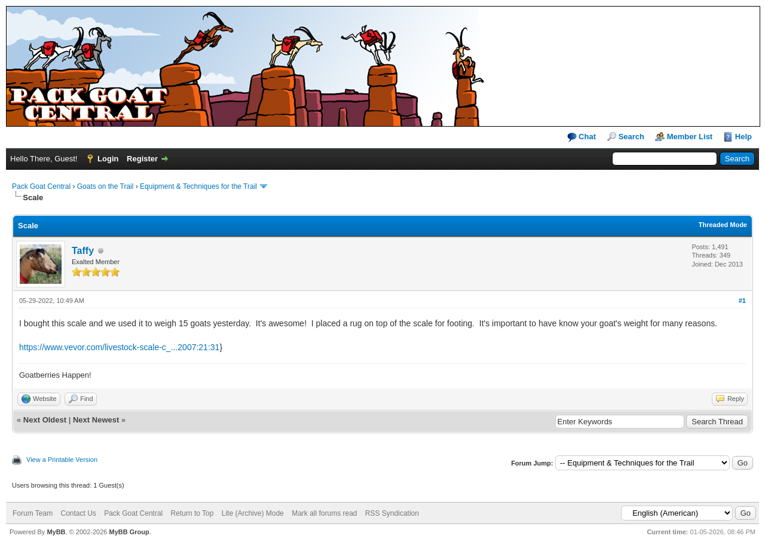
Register (142, 158)
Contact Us (78, 513)
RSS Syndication (392, 513)
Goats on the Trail (105, 186)
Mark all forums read (324, 513)
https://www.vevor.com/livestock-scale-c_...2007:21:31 (119, 347)
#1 (742, 300)
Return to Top (192, 513)
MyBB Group (129, 531)
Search (631, 136)
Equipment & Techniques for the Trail (198, 186)
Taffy (83, 251)
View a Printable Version (61, 459)
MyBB (56, 531)
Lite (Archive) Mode (253, 513)
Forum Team (33, 513)
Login (107, 158)
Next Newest (96, 419)
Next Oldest (44, 419)
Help (743, 136)
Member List (690, 136)
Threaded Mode (723, 224)
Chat (581, 137)
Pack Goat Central (41, 186)
